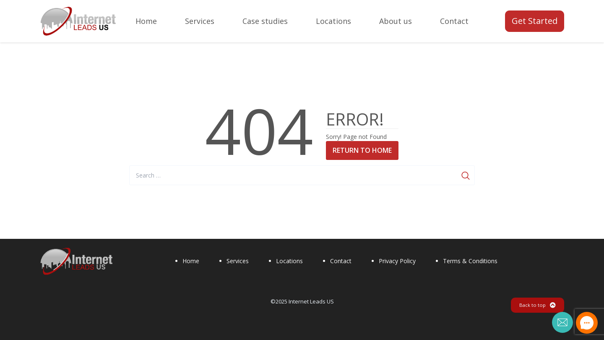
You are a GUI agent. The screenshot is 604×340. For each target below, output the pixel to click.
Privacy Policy (397, 261)
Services (237, 261)
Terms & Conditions (470, 261)
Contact (340, 261)
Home (190, 261)
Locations (289, 261)
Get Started (534, 20)
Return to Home (362, 150)
